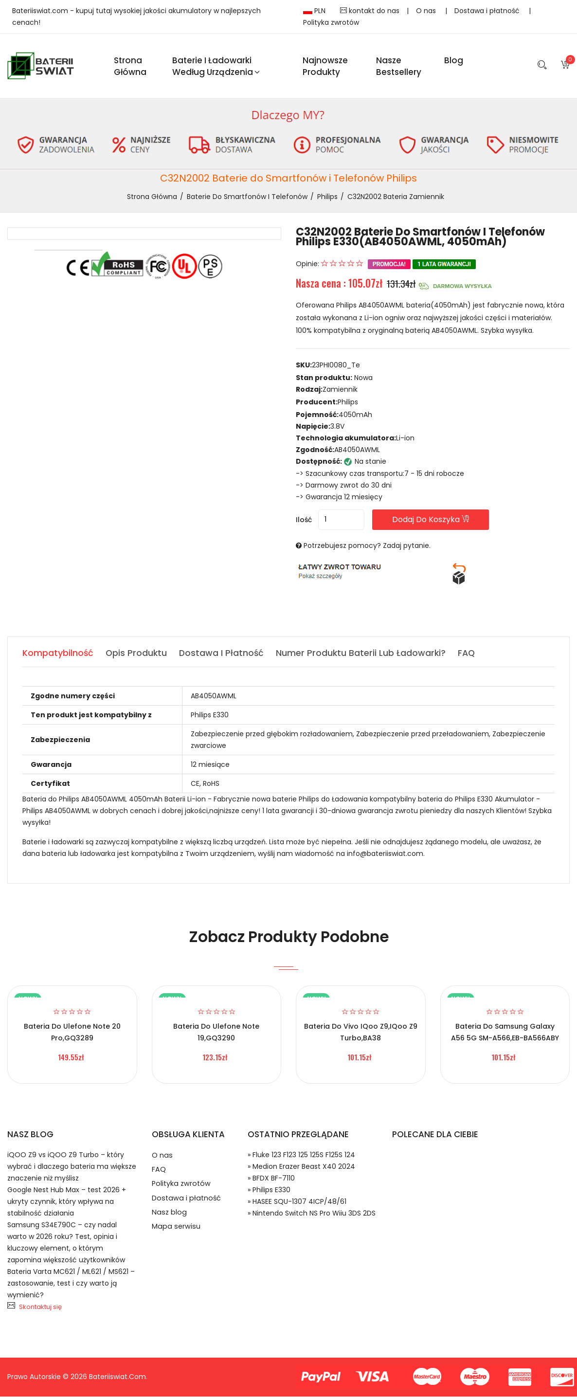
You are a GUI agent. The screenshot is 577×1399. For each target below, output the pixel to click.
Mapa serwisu (176, 1237)
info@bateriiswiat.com (385, 856)
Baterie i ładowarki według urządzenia (216, 67)
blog (453, 61)
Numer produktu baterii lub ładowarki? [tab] (363, 656)
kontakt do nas (369, 11)
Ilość (304, 522)
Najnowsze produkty (325, 67)
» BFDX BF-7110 (271, 1181)
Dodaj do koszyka (441, 522)
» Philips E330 (269, 1193)
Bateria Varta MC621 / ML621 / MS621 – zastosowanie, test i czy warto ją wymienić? (71, 1286)
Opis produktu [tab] (137, 656)
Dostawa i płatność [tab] (223, 656)
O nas (427, 11)
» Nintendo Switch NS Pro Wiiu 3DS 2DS (312, 1216)
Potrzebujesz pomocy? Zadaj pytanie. (367, 548)
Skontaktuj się (40, 1309)
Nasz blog (169, 1221)
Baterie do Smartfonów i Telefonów (247, 199)
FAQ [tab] (470, 656)
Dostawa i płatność (488, 11)
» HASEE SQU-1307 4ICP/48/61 (297, 1204)
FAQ (159, 1174)
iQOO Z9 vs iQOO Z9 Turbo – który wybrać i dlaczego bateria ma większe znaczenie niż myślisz (71, 1169)
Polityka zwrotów (331, 22)
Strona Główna (130, 67)
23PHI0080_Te (336, 368)
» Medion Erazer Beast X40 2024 (301, 1169)
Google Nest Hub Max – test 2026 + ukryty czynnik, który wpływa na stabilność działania (66, 1204)
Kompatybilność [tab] (58, 656)
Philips (327, 199)
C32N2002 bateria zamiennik (395, 199)
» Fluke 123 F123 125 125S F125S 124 (301, 1158)
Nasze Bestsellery (398, 67)
